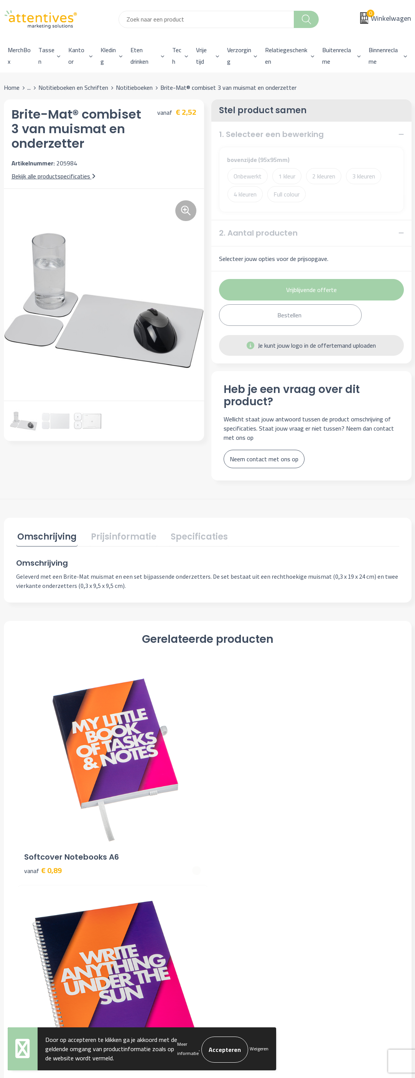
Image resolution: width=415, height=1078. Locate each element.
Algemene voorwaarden (348, 866)
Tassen (46, 55)
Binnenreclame (383, 55)
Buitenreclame (336, 55)
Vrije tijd (201, 55)
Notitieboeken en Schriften (73, 87)
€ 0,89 (43, 783)
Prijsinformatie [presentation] (120, 535)
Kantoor (76, 55)
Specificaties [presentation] (192, 535)
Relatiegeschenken (286, 55)
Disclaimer (331, 900)
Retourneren (233, 900)
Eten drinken (139, 55)
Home (12, 87)
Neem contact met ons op (264, 459)
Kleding (108, 55)
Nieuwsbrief (131, 877)
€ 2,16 (330, 783)
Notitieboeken (134, 87)
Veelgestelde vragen (142, 889)
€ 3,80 (138, 783)
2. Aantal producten (258, 233)
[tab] (46, 537)
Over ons (127, 866)
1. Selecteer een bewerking (271, 134)
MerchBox (19, 55)
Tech (176, 55)
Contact (227, 866)
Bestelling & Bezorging (247, 877)
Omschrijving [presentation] (46, 535)
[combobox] (206, 19)
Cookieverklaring (338, 877)
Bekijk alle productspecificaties (54, 176)
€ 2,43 (234, 783)
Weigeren (259, 1048)
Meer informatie (188, 1049)
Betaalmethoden (238, 889)
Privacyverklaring (339, 889)
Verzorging (239, 55)
